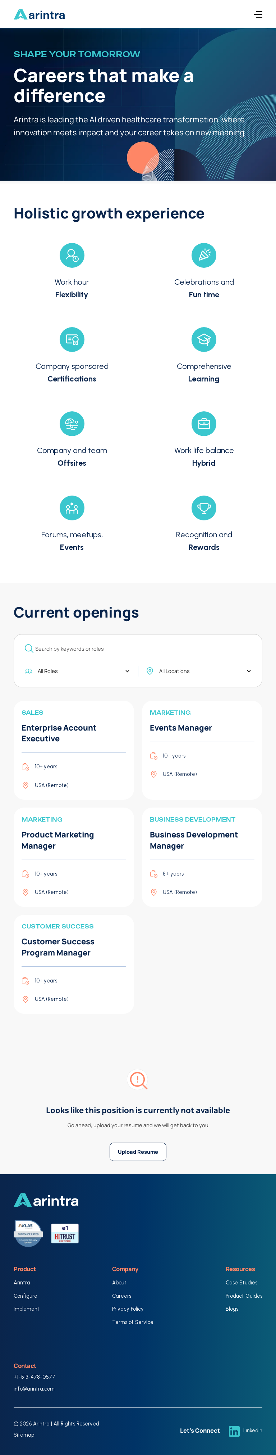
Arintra (22, 1282)
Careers (121, 1296)
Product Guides (244, 1296)
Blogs (232, 1309)
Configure (25, 1296)
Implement (27, 1309)
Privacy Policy (128, 1309)
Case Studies (241, 1282)
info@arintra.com (34, 1389)
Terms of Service (132, 1322)
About (119, 1282)
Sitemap (24, 1435)
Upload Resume (138, 1151)
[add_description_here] (138, 648)
